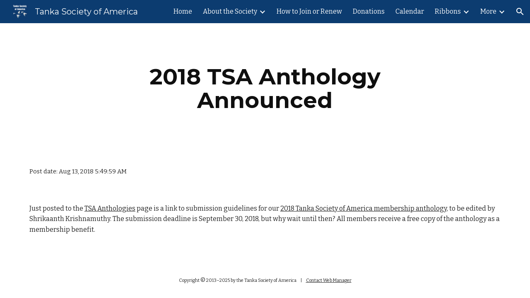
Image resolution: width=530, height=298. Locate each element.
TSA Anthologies (109, 208)
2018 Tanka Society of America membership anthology (363, 208)
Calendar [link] (409, 11)
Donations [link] (369, 11)
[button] (520, 12)
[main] (265, 88)
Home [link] (182, 11)
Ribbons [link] (448, 11)
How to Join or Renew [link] (309, 11)
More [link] (488, 11)
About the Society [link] (230, 11)
